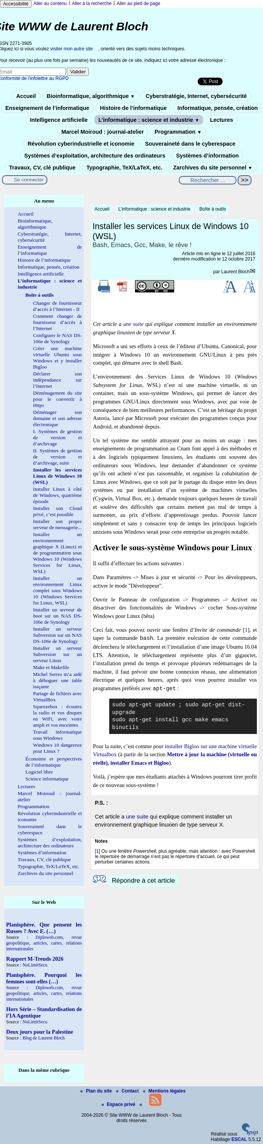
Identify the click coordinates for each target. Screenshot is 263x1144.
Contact (128, 1091)
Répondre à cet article (143, 880)
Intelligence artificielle (59, 120)
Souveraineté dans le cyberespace (190, 144)
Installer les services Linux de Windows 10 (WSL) (57, 476)
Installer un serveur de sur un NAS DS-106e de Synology (57, 616)
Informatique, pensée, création (218, 108)
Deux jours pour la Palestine (39, 1032)
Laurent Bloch (235, 271)
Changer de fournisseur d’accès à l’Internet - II (57, 306)
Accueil (26, 96)
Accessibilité (15, 4)
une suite (133, 324)
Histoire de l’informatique (133, 108)
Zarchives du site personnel (212, 167)
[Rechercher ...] (207, 180)
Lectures (221, 120)
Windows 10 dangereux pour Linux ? (57, 748)
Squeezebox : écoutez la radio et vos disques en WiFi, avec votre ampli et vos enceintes (57, 716)
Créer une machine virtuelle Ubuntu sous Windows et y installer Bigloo (57, 357)
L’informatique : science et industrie (148, 120)
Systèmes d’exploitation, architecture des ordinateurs (94, 156)
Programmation (178, 132)
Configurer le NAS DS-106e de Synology (57, 338)
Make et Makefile (51, 667)
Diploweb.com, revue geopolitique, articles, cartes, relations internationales (44, 943)
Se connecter (29, 180)
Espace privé (119, 1104)
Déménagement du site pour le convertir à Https (57, 399)
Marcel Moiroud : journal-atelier (103, 132)
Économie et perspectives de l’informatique (53, 762)
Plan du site (96, 1091)
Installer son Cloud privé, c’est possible (57, 511)
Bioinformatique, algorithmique (91, 96)
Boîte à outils (213, 209)
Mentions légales (164, 1091)
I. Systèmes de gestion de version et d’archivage (57, 437)
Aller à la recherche (92, 3)
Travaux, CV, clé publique (42, 167)
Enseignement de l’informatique (47, 108)
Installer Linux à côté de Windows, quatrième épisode (57, 495)
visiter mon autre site (71, 48)
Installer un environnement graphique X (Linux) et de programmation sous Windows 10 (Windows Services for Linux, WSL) (57, 552)
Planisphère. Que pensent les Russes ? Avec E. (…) (44, 928)
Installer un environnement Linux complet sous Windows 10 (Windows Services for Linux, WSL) (57, 590)
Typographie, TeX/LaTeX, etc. (125, 167)
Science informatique (46, 779)
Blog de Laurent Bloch (44, 1038)
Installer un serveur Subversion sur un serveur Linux (57, 654)
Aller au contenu (50, 3)
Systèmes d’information (207, 156)
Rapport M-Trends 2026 (34, 959)
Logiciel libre (39, 772)
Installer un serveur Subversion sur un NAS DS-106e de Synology (57, 635)
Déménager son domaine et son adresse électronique (57, 418)
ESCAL (239, 1139)
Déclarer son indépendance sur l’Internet (57, 380)
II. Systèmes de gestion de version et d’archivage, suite (57, 457)
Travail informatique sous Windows (57, 735)
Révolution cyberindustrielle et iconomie (81, 144)
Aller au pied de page (138, 3)
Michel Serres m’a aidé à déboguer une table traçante (57, 680)
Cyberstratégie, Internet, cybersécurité (196, 96)
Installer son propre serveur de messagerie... (57, 524)
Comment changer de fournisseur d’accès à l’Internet (57, 322)
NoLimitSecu (35, 965)
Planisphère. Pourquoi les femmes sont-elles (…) (44, 978)
